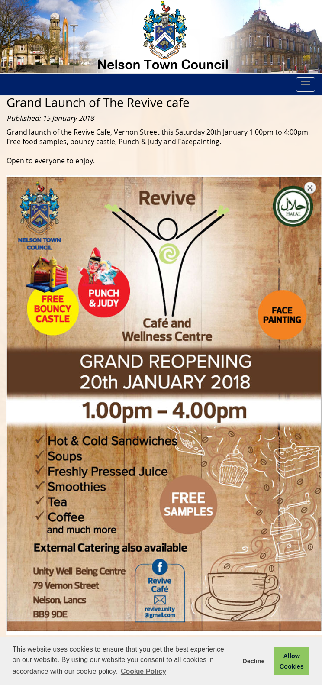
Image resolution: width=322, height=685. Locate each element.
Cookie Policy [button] (143, 671)
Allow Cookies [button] (292, 661)
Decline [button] (253, 661)
